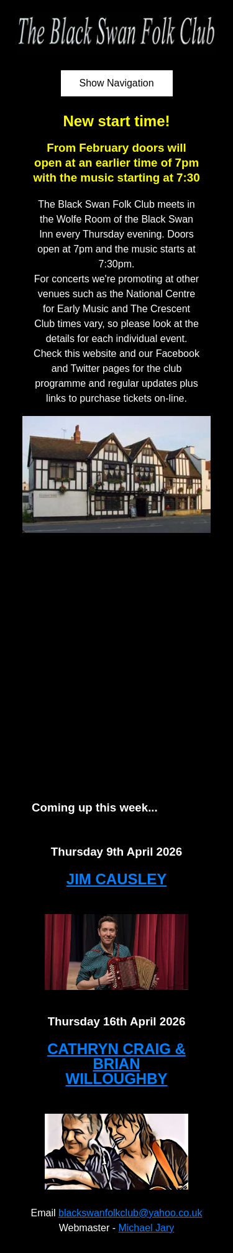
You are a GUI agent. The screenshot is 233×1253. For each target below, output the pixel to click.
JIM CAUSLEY (116, 879)
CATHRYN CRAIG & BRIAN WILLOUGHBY (116, 1063)
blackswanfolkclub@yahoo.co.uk (130, 1213)
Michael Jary (146, 1228)
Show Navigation (116, 83)
